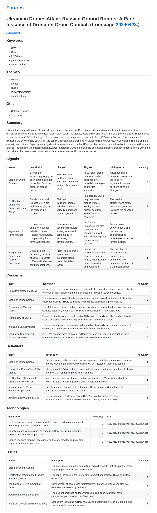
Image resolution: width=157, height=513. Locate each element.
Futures (15, 7)
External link (13, 33)
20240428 (126, 24)
